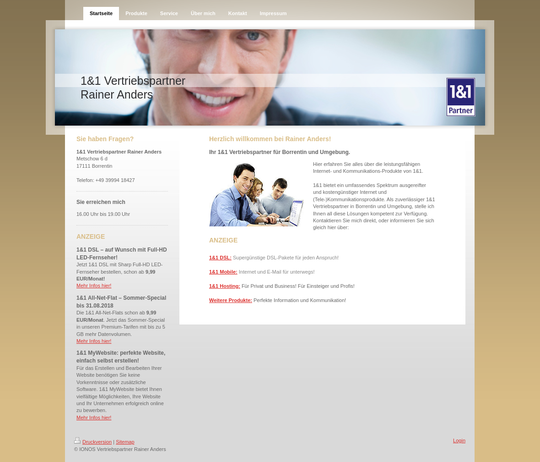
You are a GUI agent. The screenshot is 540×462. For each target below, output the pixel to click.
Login (459, 440)
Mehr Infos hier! (93, 285)
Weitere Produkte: (230, 300)
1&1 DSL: (220, 257)
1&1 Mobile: (223, 272)
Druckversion (93, 442)
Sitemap (125, 442)
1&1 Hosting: (224, 286)
